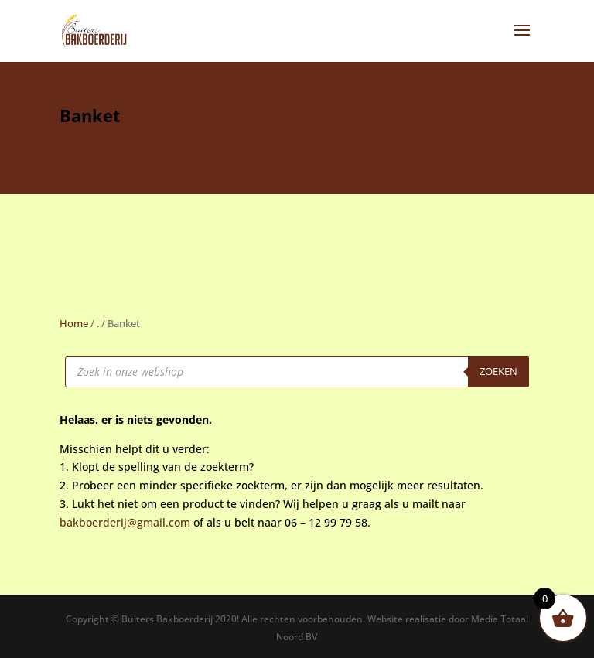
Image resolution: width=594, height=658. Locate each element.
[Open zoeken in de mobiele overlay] (297, 371)
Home (74, 323)
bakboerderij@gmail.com (125, 522)
